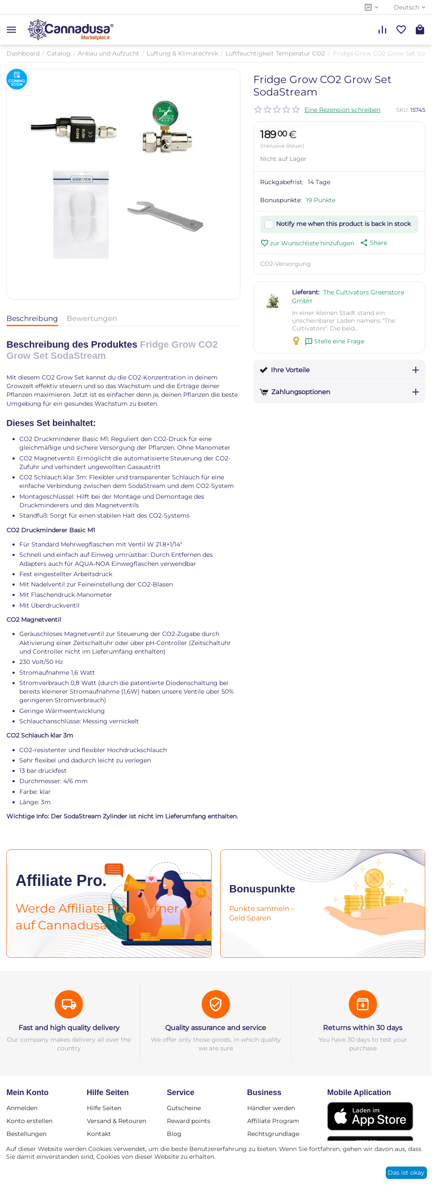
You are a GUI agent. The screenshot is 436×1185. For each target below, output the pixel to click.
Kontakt (99, 1134)
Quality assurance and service (215, 1028)
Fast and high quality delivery (69, 1028)
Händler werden (271, 1108)
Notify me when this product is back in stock (343, 224)
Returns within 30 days (362, 1028)
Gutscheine (184, 1108)
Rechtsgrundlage (273, 1134)
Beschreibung (32, 318)
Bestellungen (26, 1134)
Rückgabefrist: (282, 182)
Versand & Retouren (116, 1121)
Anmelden (21, 1108)
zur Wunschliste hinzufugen (307, 243)
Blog (174, 1134)
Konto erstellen (29, 1121)
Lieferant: (305, 292)
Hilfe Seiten (104, 1108)
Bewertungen (92, 318)
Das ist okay (406, 1172)
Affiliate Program (273, 1121)
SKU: (402, 109)
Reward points (188, 1121)
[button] (373, 242)
